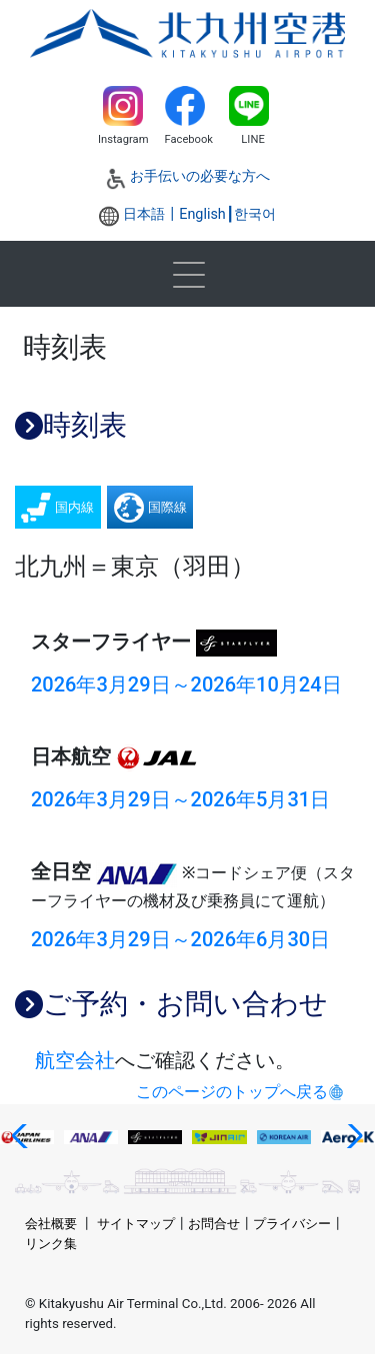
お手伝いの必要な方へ (200, 176)
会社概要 (51, 1223)
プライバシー (292, 1223)
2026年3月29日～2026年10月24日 (186, 684)
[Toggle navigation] (188, 274)
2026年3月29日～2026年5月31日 (180, 799)
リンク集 (51, 1243)
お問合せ (214, 1223)
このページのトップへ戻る (232, 1091)
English (202, 214)
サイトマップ (136, 1223)
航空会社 (75, 1060)
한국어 (255, 214)
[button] (23, 1136)
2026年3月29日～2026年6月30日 (180, 939)
